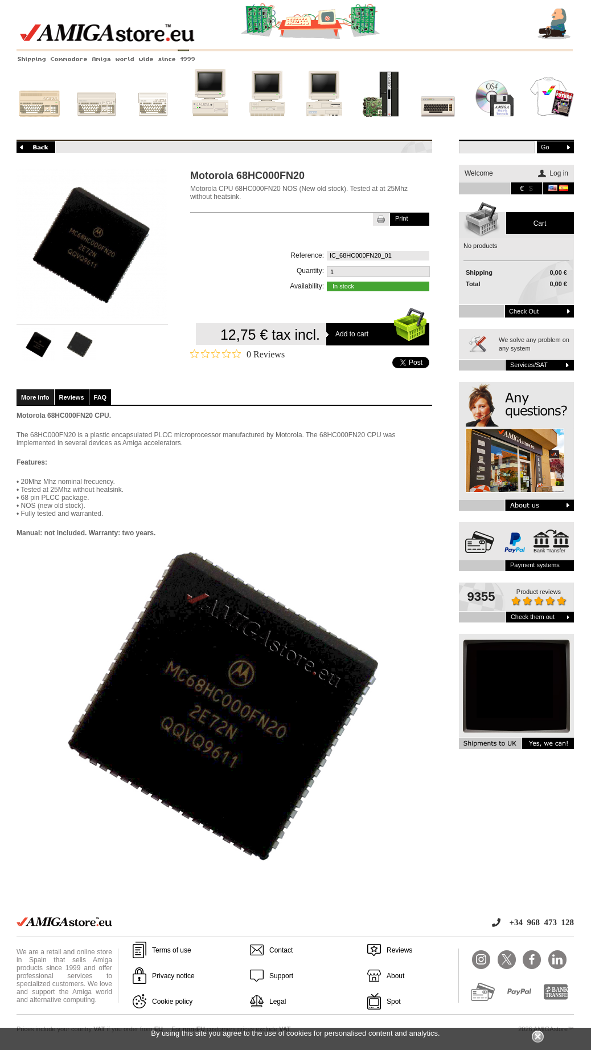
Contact (281, 950)
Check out (524, 311)
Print (401, 218)
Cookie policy (172, 1002)
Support (281, 976)
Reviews (71, 397)
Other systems (438, 124)
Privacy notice (173, 976)
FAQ (100, 397)
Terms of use (171, 950)
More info (35, 397)
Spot (394, 1002)
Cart (540, 223)
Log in (558, 173)
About (395, 976)
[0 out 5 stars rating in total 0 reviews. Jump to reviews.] (237, 354)
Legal (277, 1002)
